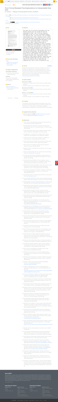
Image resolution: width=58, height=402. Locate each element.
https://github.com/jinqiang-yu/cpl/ (42, 113)
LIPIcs (6, 388)
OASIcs (6, 389)
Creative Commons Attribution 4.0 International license (25, 22)
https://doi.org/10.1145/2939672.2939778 (32, 318)
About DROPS (32, 400)
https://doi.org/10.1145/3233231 (30, 264)
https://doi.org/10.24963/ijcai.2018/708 (44, 342)
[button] (13, 1)
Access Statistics (11, 86)
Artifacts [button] (43, 1)
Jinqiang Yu (15, 11)
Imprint (37, 400)
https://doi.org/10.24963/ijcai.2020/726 (41, 183)
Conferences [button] (36, 1)
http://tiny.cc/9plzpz (34, 123)
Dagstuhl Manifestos (21, 392)
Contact (45, 400)
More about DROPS (9, 382)
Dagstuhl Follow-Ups (9, 390)
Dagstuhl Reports (21, 390)
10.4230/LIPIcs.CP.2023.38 (12, 62)
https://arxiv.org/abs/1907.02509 (45, 208)
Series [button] (22, 1)
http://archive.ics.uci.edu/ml (34, 153)
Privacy (41, 400)
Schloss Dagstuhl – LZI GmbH (22, 400)
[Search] (50, 1)
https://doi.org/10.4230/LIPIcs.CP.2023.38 (31, 75)
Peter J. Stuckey (33, 11)
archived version (36, 115)
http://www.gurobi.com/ (31, 176)
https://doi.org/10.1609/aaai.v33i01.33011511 (32, 203)
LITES (19, 393)
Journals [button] (28, 1)
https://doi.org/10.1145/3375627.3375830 (39, 348)
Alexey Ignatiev (24, 11)
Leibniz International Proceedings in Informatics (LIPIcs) (26, 17)
